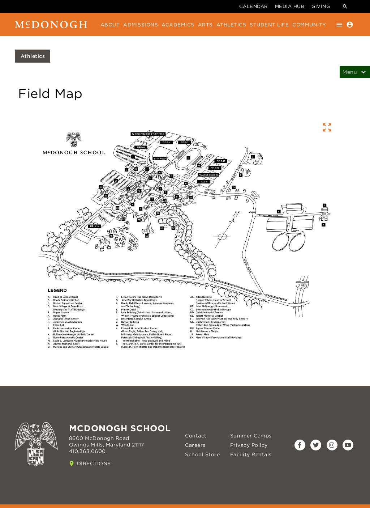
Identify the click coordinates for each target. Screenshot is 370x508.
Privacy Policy (249, 445)
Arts (205, 24)
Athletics (231, 24)
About (110, 24)
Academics (178, 24)
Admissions (140, 24)
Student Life (269, 24)
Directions (94, 463)
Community (309, 24)
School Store (202, 454)
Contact (196, 436)
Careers (195, 445)
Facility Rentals (251, 454)
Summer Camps (251, 436)
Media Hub (290, 6)
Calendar (253, 6)
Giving (320, 6)
